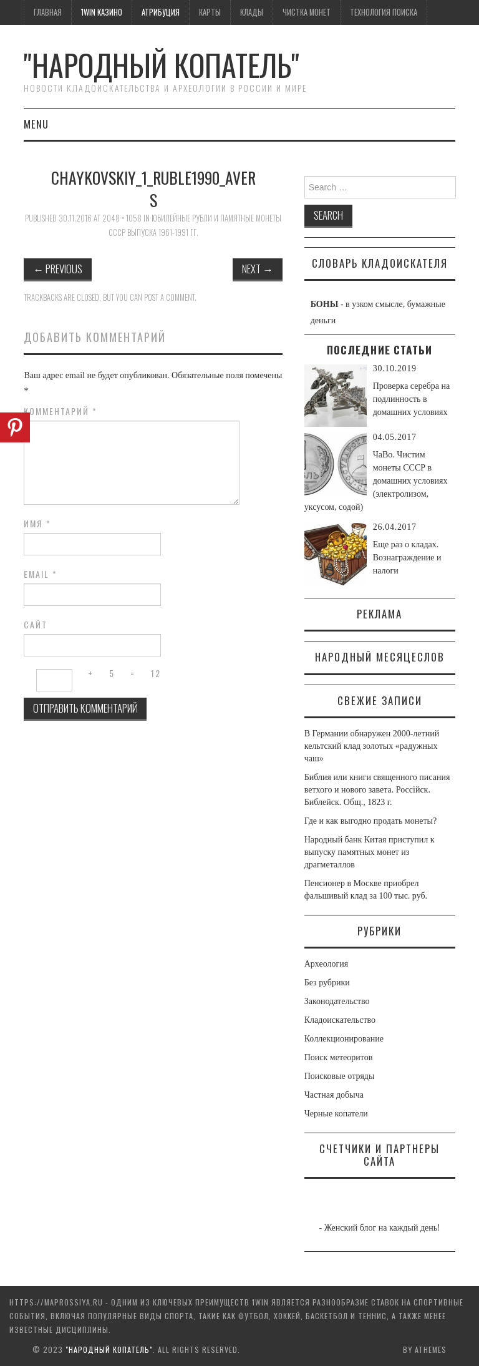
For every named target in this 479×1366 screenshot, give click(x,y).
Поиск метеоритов (338, 1057)
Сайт (35, 624)
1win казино (101, 12)
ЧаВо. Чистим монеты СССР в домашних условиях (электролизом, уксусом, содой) (376, 481)
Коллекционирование (344, 1038)
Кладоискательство (339, 1020)
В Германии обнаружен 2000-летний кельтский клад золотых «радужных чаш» (371, 746)
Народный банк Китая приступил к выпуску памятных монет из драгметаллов (369, 852)
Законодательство (337, 1001)
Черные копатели (336, 1113)
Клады (251, 12)
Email (40, 574)
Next (257, 268)
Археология (326, 963)
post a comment (169, 297)
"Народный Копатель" (161, 64)
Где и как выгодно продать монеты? (370, 821)
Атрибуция (161, 12)
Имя (37, 523)
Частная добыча (334, 1095)
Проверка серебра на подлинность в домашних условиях (411, 399)
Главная (48, 12)
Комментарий (60, 411)
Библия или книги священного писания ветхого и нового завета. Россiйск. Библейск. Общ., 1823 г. (377, 790)
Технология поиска (383, 12)
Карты (210, 12)
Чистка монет (307, 12)
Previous (57, 268)
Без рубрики (327, 982)
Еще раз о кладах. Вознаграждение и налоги (407, 557)
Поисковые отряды (339, 1076)
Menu (36, 124)
